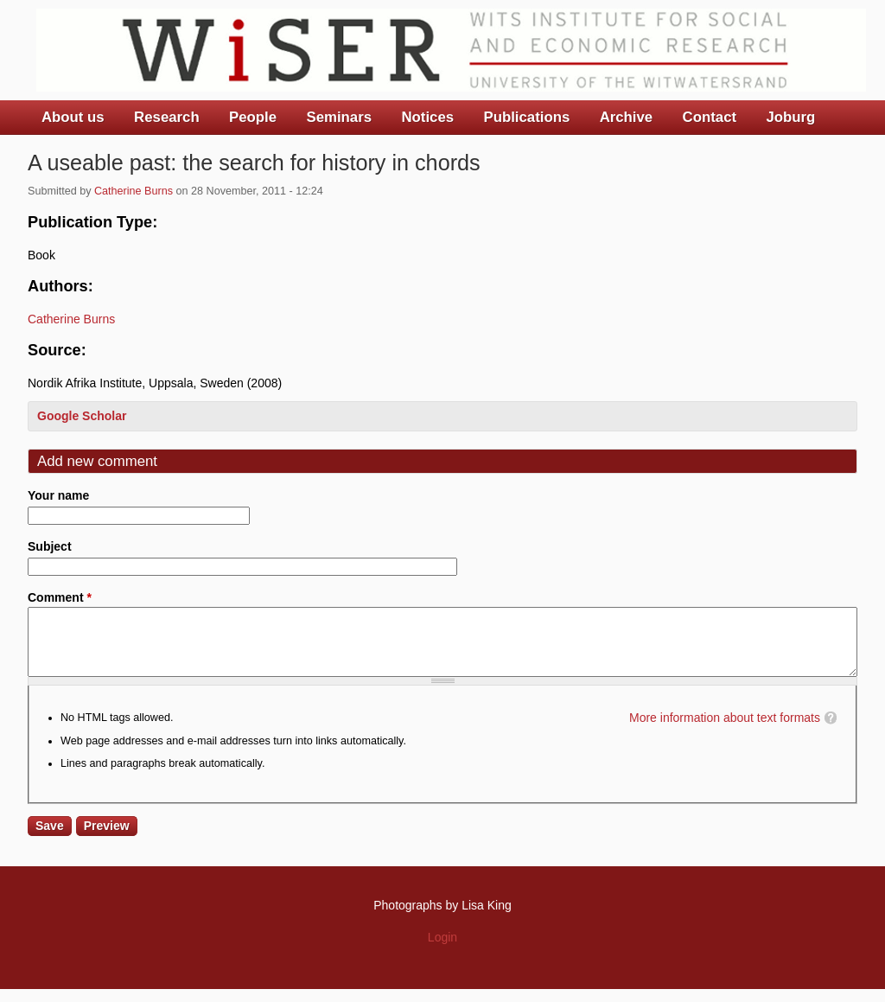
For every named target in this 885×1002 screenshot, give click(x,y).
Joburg (790, 117)
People (253, 117)
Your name (58, 495)
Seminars (339, 117)
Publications (526, 117)
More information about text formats (724, 730)
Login (442, 950)
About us (73, 117)
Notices (427, 117)
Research (167, 117)
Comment (60, 597)
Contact (709, 117)
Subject (50, 546)
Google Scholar (81, 416)
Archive (626, 117)
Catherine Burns (133, 191)
